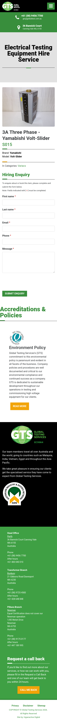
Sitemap (41, 705)
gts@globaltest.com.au (32, 19)
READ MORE (19, 406)
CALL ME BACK (28, 689)
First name (8, 196)
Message (7, 248)
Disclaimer (28, 705)
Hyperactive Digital (32, 717)
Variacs (22, 165)
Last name (8, 209)
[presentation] (25, 281)
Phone (5, 235)
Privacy (15, 705)
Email (5, 222)
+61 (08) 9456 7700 (32, 15)
